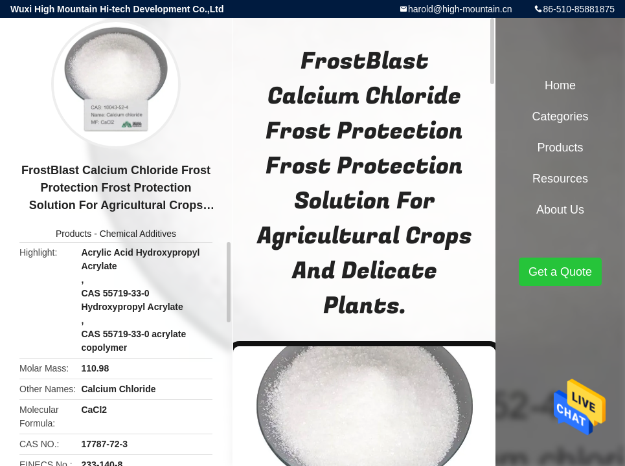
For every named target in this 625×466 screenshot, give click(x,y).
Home (560, 85)
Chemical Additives (138, 233)
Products (73, 233)
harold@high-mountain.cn (460, 9)
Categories (560, 116)
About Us (560, 209)
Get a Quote (560, 271)
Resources (560, 178)
